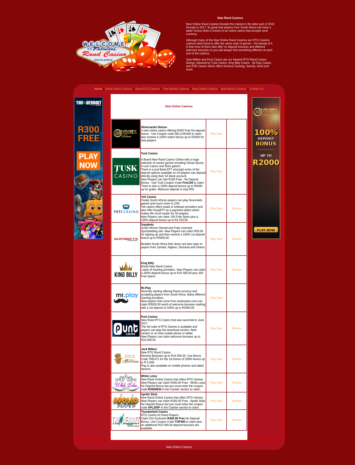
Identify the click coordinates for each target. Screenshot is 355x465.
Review (236, 208)
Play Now (216, 133)
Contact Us (256, 89)
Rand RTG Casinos (147, 89)
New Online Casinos (205, 89)
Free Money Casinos (176, 89)
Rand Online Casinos (118, 89)
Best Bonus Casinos (233, 89)
